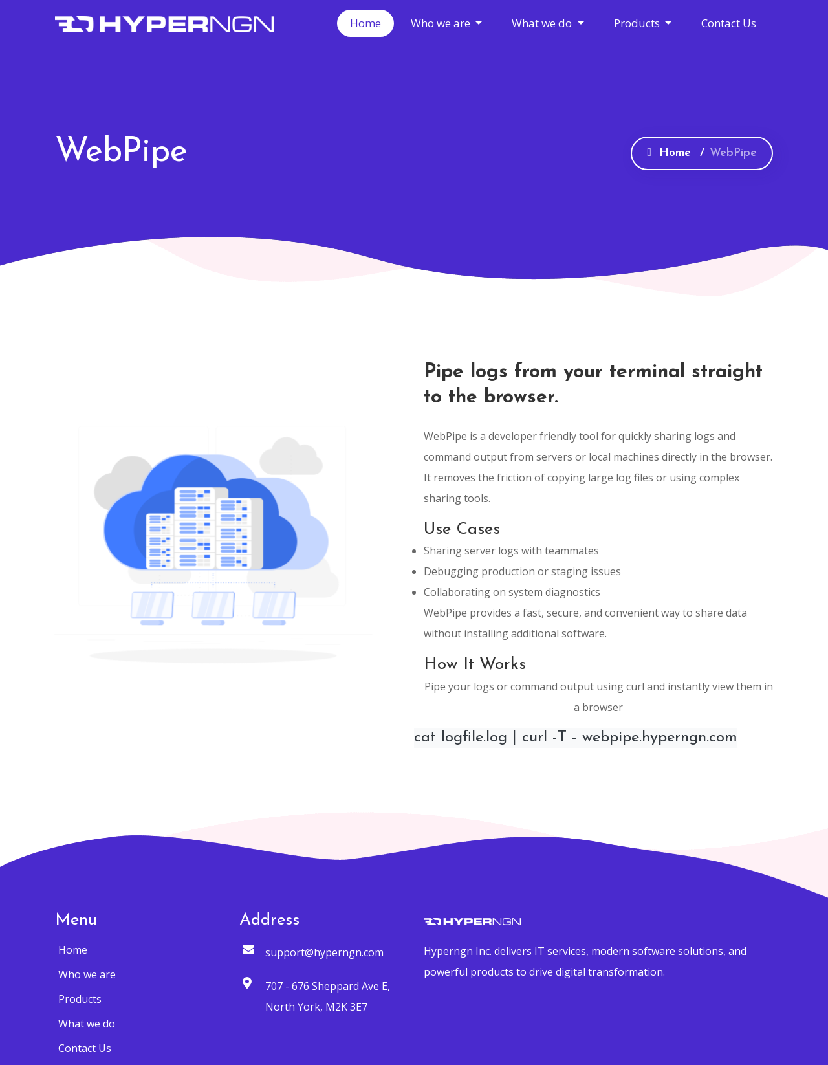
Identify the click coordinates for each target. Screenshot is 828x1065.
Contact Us (728, 23)
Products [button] (638, 23)
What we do (86, 1023)
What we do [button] (543, 23)
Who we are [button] (442, 23)
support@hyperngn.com (324, 952)
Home (365, 23)
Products (80, 999)
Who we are (87, 974)
